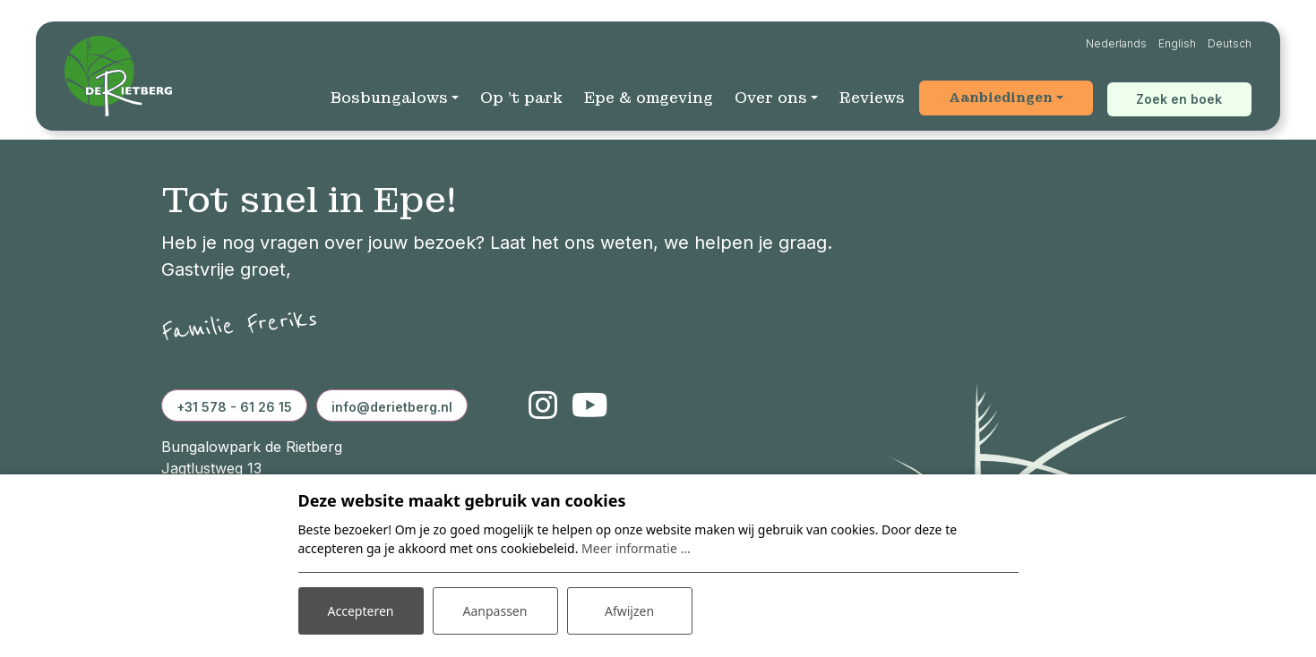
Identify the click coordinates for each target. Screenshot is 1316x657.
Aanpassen (495, 610)
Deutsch (1229, 43)
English (1177, 43)
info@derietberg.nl (391, 406)
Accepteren (361, 610)
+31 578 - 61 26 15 (234, 406)
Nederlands (1116, 43)
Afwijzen (629, 610)
